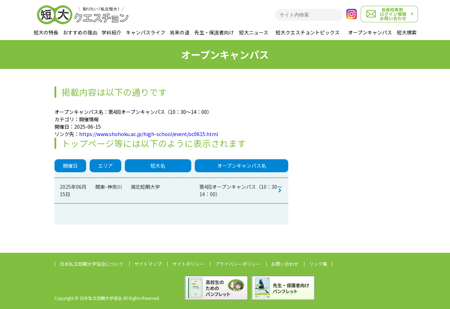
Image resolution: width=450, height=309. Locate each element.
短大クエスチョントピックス (308, 32)
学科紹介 (111, 32)
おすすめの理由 (80, 32)
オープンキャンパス (370, 32)
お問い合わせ (284, 264)
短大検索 (407, 32)
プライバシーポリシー (238, 264)
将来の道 (179, 32)
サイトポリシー (188, 264)
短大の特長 (46, 32)
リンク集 (318, 264)
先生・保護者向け (214, 32)
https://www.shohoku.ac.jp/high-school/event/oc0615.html (148, 133)
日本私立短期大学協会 (92, 264)
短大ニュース (253, 32)
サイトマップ (148, 264)
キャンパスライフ (145, 32)
